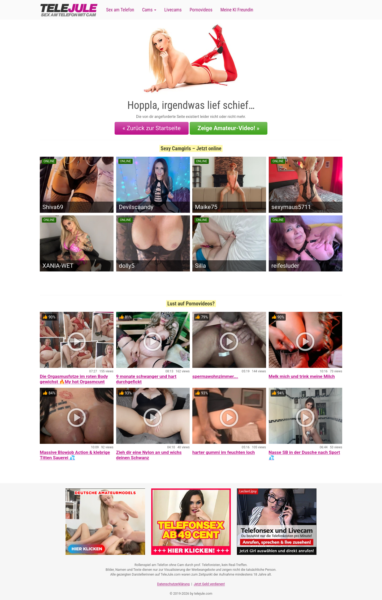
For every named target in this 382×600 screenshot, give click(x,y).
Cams (149, 9)
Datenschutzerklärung (173, 580)
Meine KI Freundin (236, 9)
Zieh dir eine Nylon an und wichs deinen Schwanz (149, 452)
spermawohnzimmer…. (215, 374)
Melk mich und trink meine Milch (302, 374)
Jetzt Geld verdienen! (209, 580)
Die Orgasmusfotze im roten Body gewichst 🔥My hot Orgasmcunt (74, 376)
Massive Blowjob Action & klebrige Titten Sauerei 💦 (75, 452)
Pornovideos (201, 9)
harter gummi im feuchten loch (223, 450)
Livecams (173, 9)
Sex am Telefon (120, 9)
